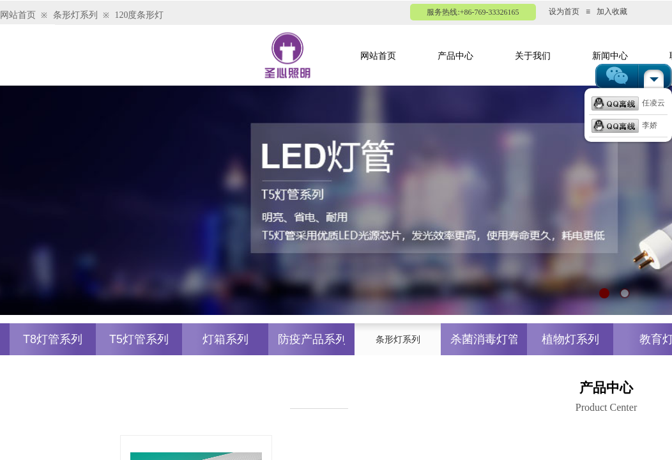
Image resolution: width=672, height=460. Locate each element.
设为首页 (564, 11)
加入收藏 (612, 11)
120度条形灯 (139, 15)
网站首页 (18, 15)
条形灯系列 (75, 15)
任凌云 (628, 102)
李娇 (624, 125)
